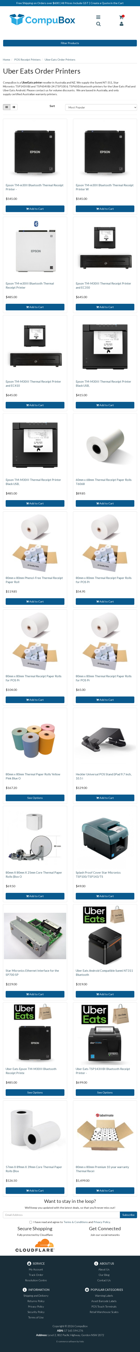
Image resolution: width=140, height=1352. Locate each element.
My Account (36, 1269)
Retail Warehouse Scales (104, 1312)
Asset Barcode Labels (104, 1301)
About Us (104, 1269)
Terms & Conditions (75, 1222)
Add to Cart (35, 208)
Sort (52, 106)
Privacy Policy (102, 1222)
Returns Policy (36, 1301)
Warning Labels (104, 1295)
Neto (81, 1341)
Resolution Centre (36, 1280)
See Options (35, 797)
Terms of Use (36, 1317)
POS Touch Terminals (104, 1306)
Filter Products (70, 43)
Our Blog (104, 1274)
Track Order (36, 1274)
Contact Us (104, 1280)
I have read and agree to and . (70, 1222)
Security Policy (36, 1312)
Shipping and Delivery (35, 1295)
